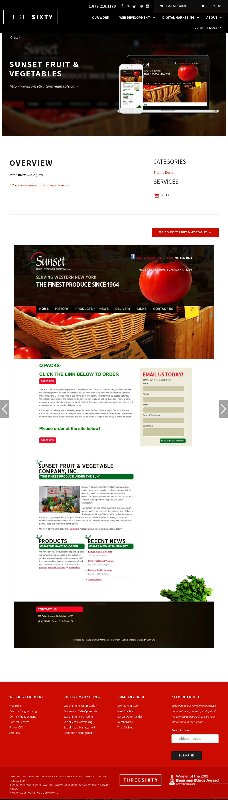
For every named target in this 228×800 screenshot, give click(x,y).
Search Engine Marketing (78, 718)
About (215, 19)
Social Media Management (79, 728)
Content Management (22, 718)
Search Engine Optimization (80, 707)
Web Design (16, 707)
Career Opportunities (129, 718)
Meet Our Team (126, 712)
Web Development (138, 19)
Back (14, 39)
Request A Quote (174, 6)
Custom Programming (23, 712)
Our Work (100, 18)
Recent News (124, 723)
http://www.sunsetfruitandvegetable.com (43, 87)
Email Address (181, 731)
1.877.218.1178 (101, 6)
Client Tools (209, 29)
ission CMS (17, 728)
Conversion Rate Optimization (81, 712)
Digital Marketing (182, 19)
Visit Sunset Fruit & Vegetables (183, 233)
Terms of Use (88, 786)
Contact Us (211, 6)
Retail (166, 196)
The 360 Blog (125, 728)
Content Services (19, 723)
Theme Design (164, 174)
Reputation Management (78, 734)
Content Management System (30, 777)
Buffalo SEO (94, 777)
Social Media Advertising (77, 723)
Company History (127, 707)
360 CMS (14, 734)
